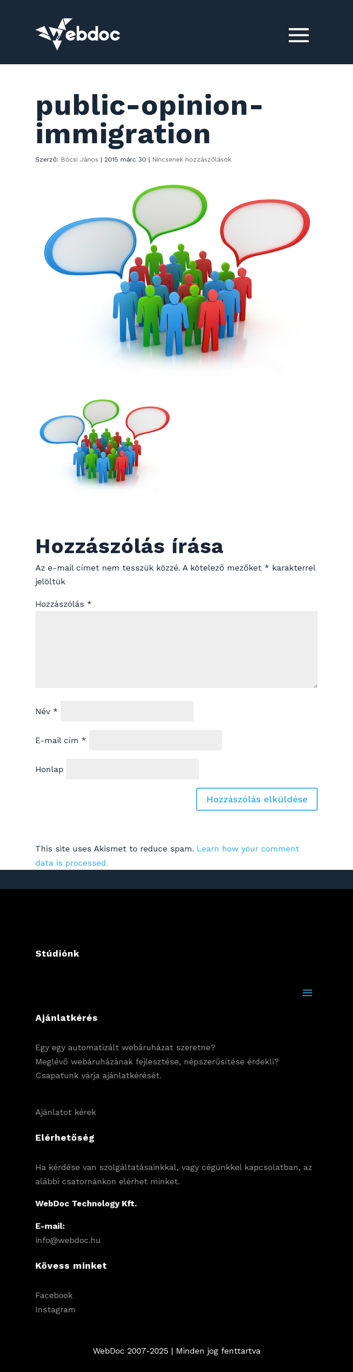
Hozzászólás (63, 604)
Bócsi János (79, 159)
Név (46, 711)
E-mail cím (60, 740)
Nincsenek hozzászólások (191, 159)
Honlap (49, 769)
